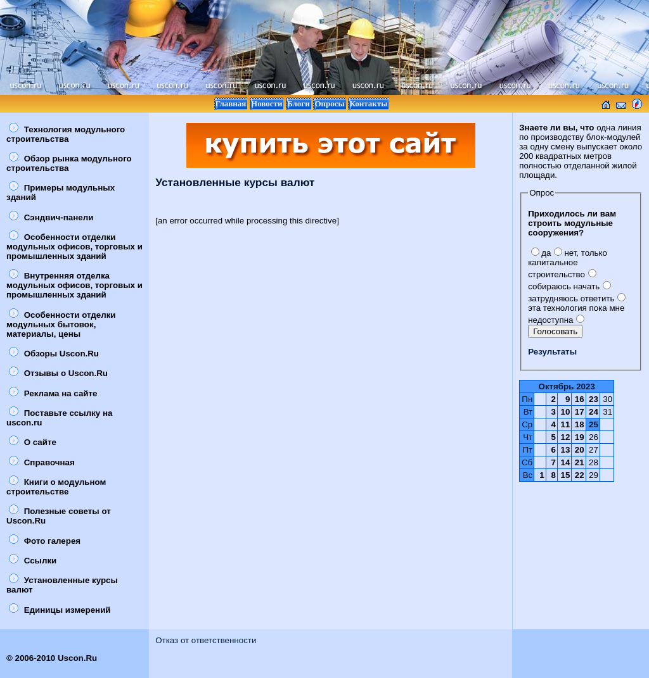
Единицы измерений (60, 610)
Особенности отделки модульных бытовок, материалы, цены (61, 324)
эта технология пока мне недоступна (577, 309)
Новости (266, 103)
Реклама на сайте (53, 393)
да (541, 253)
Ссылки (32, 560)
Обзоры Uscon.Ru (54, 353)
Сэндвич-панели (51, 217)
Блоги (298, 103)
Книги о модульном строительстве (56, 486)
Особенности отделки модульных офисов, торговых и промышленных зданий (74, 246)
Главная (231, 103)
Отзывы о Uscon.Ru (58, 373)
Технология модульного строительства (65, 134)
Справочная (42, 462)
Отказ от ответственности (205, 640)
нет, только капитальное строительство (567, 263)
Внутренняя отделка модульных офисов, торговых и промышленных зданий (74, 285)
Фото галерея (44, 541)
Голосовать (555, 331)
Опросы (329, 103)
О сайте (32, 442)
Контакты (368, 103)
